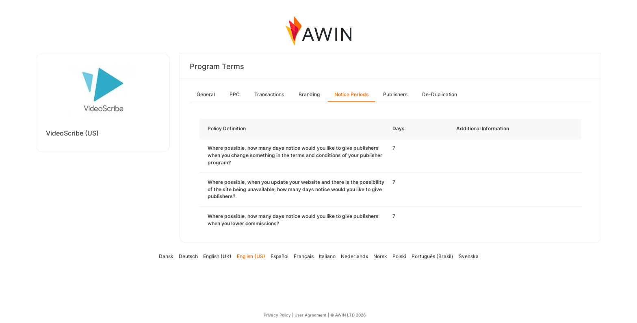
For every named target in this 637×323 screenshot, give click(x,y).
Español (279, 256)
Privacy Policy (277, 314)
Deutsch (188, 256)
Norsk (380, 256)
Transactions (269, 94)
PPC (235, 94)
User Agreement (311, 314)
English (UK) (217, 256)
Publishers (395, 94)
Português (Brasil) (432, 256)
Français (304, 256)
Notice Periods (351, 94)
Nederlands (354, 256)
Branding (309, 94)
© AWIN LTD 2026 (348, 314)
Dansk (166, 256)
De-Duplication (439, 94)
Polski (399, 256)
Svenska (469, 256)
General (206, 94)
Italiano (327, 256)
